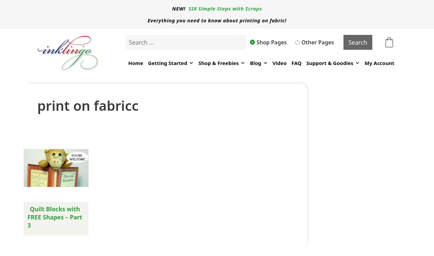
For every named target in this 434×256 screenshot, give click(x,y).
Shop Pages (268, 42)
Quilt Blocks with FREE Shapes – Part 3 (54, 217)
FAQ (297, 63)
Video (280, 63)
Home (135, 63)
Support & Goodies (333, 63)
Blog (259, 63)
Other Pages (314, 42)
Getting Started (171, 63)
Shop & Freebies (221, 63)
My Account (379, 63)
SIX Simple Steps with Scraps (225, 8)
